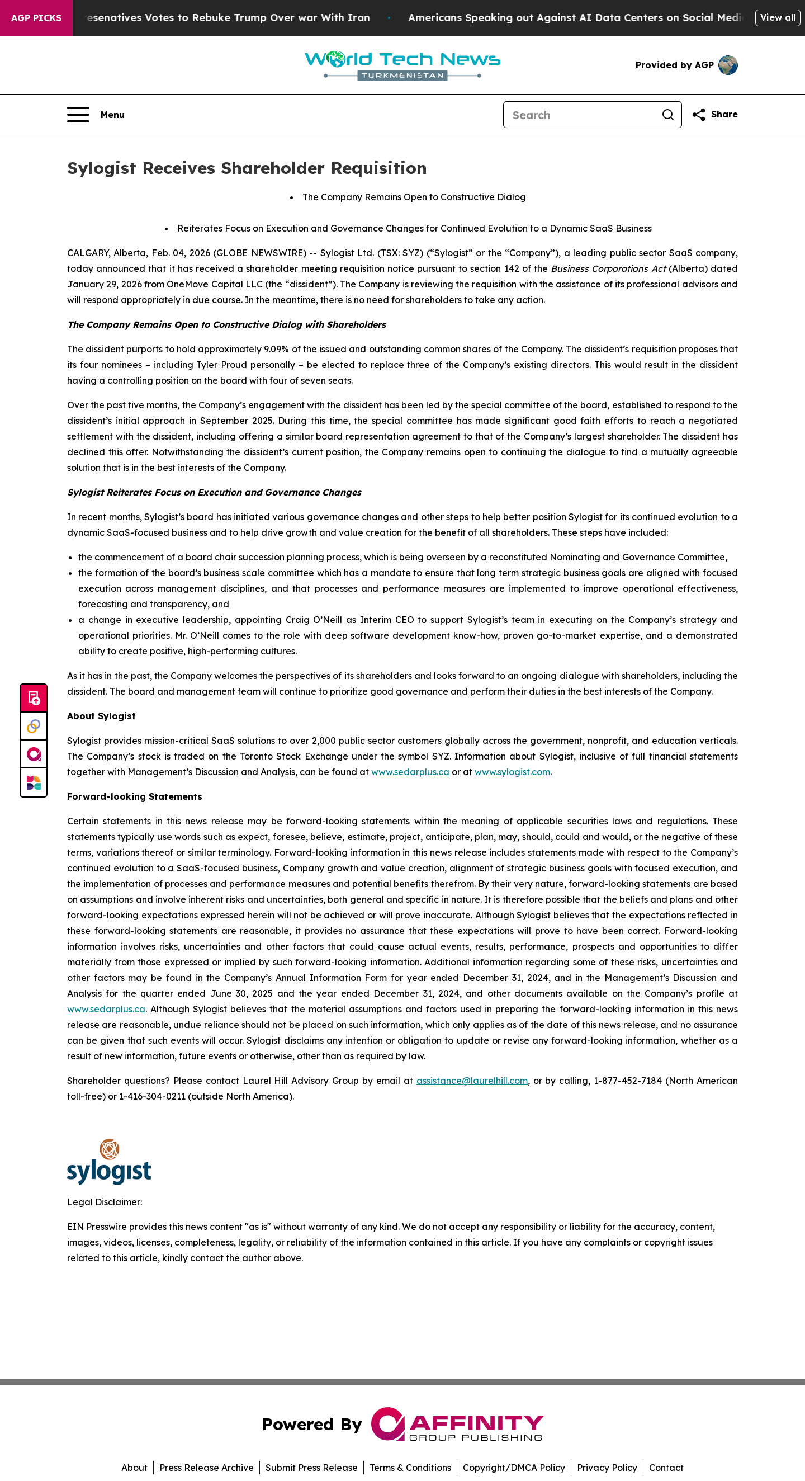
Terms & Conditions (410, 1467)
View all (777, 17)
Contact (666, 1467)
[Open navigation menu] (96, 114)
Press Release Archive (206, 1467)
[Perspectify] (33, 726)
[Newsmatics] (33, 782)
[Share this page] (714, 114)
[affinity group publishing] (33, 754)
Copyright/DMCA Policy (514, 1467)
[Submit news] (33, 699)
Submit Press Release (312, 1467)
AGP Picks (36, 17)
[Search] (579, 115)
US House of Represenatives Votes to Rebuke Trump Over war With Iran (202, 17)
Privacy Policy (607, 1467)
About (134, 1467)
